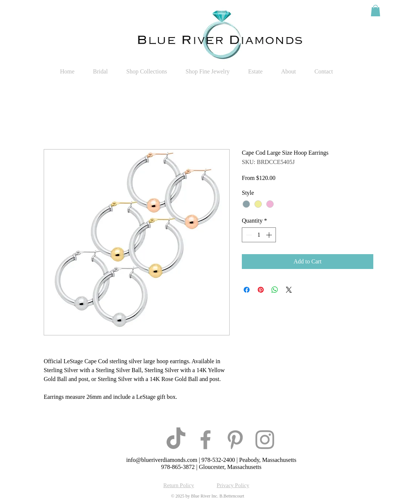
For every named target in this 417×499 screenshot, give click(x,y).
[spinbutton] (258, 235)
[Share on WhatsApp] (274, 289)
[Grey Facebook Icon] (205, 439)
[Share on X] (288, 289)
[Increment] (269, 235)
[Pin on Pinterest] (260, 289)
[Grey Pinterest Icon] (235, 439)
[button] (375, 10)
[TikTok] (176, 439)
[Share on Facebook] (246, 289)
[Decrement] (248, 235)
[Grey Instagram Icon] (264, 439)
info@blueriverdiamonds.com (161, 460)
